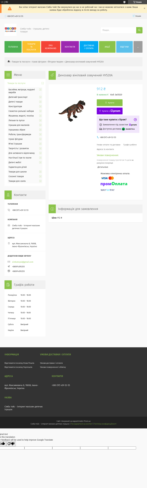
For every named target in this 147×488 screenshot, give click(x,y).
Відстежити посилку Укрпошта (18, 367)
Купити (111, 103)
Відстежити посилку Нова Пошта (19, 363)
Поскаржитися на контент (81, 424)
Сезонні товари (16, 176)
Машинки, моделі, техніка (21, 116)
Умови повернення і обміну (53, 367)
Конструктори (15, 106)
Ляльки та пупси (16, 120)
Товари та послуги (31, 47)
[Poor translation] (11, 443)
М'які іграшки (15, 144)
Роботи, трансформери (20, 134)
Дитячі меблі (15, 162)
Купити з (111, 111)
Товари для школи (18, 171)
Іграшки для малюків (19, 125)
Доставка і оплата (89, 47)
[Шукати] (139, 30)
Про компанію (50, 47)
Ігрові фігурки (39, 61)
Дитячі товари (15, 102)
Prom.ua (87, 421)
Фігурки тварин (55, 61)
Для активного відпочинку (22, 153)
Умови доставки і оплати (51, 363)
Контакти (70, 47)
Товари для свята (17, 181)
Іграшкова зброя (17, 130)
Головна (13, 47)
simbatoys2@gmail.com (22, 262)
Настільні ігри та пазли (20, 157)
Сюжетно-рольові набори (21, 111)
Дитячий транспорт (18, 97)
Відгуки (124, 47)
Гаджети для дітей (18, 167)
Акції (107, 47)
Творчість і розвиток (19, 148)
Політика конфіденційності (105, 424)
